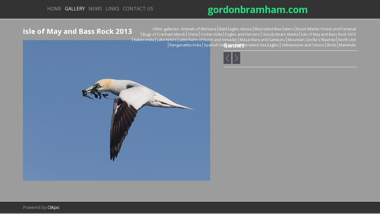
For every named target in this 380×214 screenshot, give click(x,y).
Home (54, 8)
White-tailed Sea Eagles (258, 45)
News (95, 8)
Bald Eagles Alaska (235, 29)
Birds (331, 45)
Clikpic (54, 207)
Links (112, 8)
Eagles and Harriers (242, 34)
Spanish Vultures (219, 45)
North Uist (347, 39)
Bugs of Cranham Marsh (163, 34)
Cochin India (211, 34)
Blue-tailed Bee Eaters (274, 29)
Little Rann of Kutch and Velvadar (208, 39)
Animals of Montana (198, 29)
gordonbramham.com (258, 9)
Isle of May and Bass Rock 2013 (328, 34)
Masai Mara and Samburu (262, 39)
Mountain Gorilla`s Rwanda (311, 39)
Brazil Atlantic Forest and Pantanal (326, 29)
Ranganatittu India (185, 45)
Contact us (138, 8)
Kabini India (144, 39)
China (193, 34)
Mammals (347, 45)
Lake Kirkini (167, 39)
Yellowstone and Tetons (302, 45)
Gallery (75, 8)
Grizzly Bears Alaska (280, 34)
